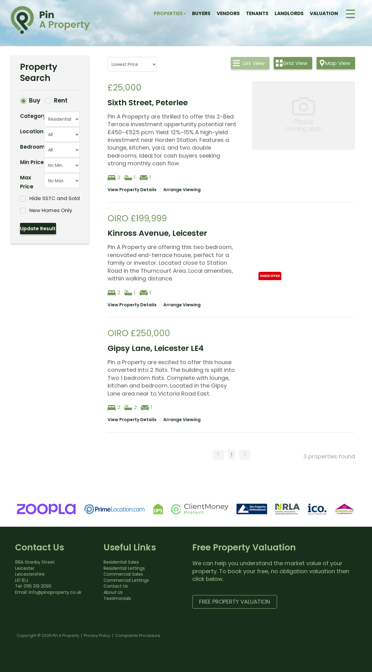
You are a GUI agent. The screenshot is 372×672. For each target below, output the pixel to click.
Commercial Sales (123, 574)
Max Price (26, 182)
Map (337, 63)
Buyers (201, 13)
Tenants (257, 13)
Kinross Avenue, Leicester (157, 233)
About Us (113, 592)
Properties (170, 13)
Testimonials (117, 598)
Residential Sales (121, 562)
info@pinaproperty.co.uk (55, 592)
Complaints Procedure (137, 635)
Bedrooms (32, 147)
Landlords (289, 13)
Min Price (32, 162)
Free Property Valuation (234, 602)
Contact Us (116, 586)
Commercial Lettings (126, 580)
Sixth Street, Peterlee (148, 102)
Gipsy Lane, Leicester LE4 (156, 348)
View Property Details (132, 190)
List (254, 63)
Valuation (324, 13)
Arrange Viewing (182, 190)
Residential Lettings (124, 568)
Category (32, 116)
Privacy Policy (97, 635)
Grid (295, 63)
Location (31, 131)
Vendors (228, 13)
